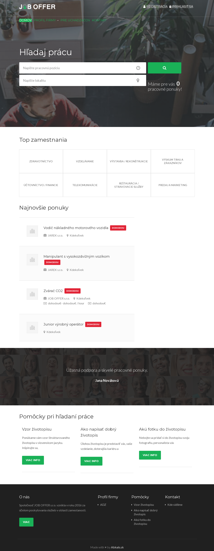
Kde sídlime (174, 499)
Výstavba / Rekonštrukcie (129, 156)
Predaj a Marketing (172, 180)
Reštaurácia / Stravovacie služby (128, 180)
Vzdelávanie (85, 156)
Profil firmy (50, 22)
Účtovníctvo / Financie (41, 180)
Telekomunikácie (85, 180)
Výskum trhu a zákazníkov (172, 156)
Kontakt (111, 22)
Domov (27, 22)
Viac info (33, 455)
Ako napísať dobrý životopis (146, 507)
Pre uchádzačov (83, 22)
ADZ (103, 499)
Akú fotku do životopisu (142, 516)
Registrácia (150, 8)
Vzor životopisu (144, 499)
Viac (26, 517)
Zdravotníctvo (41, 156)
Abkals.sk (117, 541)
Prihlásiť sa (179, 8)
